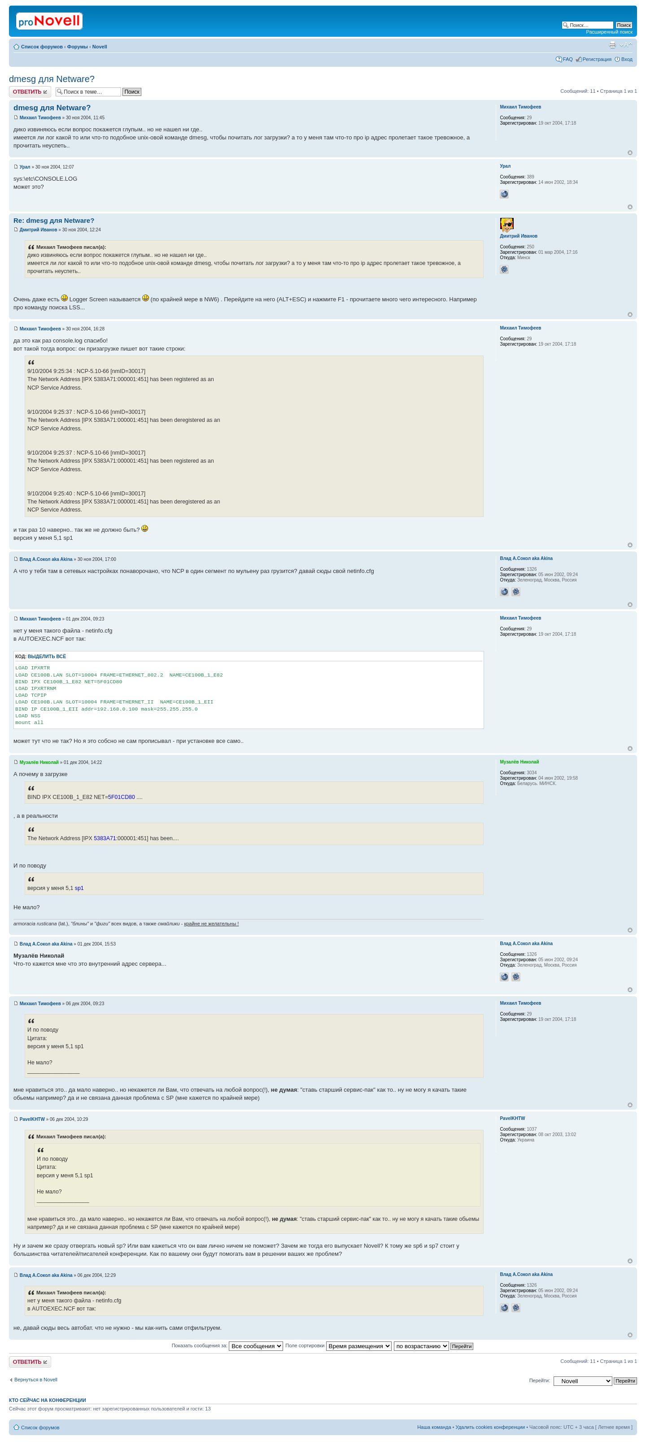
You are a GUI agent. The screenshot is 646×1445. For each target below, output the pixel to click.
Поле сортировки (338, 1345)
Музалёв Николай (39, 762)
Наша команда (434, 1427)
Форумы (77, 46)
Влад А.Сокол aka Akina (46, 559)
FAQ (568, 59)
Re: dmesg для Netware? (53, 220)
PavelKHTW (32, 1119)
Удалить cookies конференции (490, 1427)
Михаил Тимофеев (40, 117)
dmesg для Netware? (52, 79)
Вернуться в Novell (35, 1379)
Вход (627, 59)
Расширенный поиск (609, 32)
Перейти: (539, 1380)
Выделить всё (47, 656)
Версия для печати (612, 45)
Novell (99, 46)
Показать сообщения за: (228, 1345)
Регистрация (597, 59)
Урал (25, 167)
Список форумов (42, 46)
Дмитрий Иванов (38, 229)
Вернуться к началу (630, 152)
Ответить (30, 91)
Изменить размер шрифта (626, 45)
